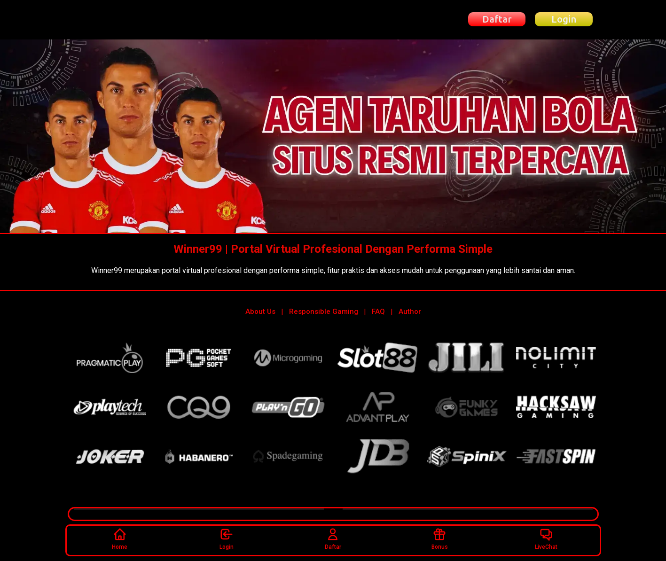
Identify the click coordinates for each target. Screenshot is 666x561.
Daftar (333, 538)
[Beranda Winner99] (119, 19)
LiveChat (546, 538)
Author (410, 311)
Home (119, 538)
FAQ (378, 311)
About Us (260, 311)
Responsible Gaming (323, 311)
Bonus (439, 538)
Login (226, 538)
